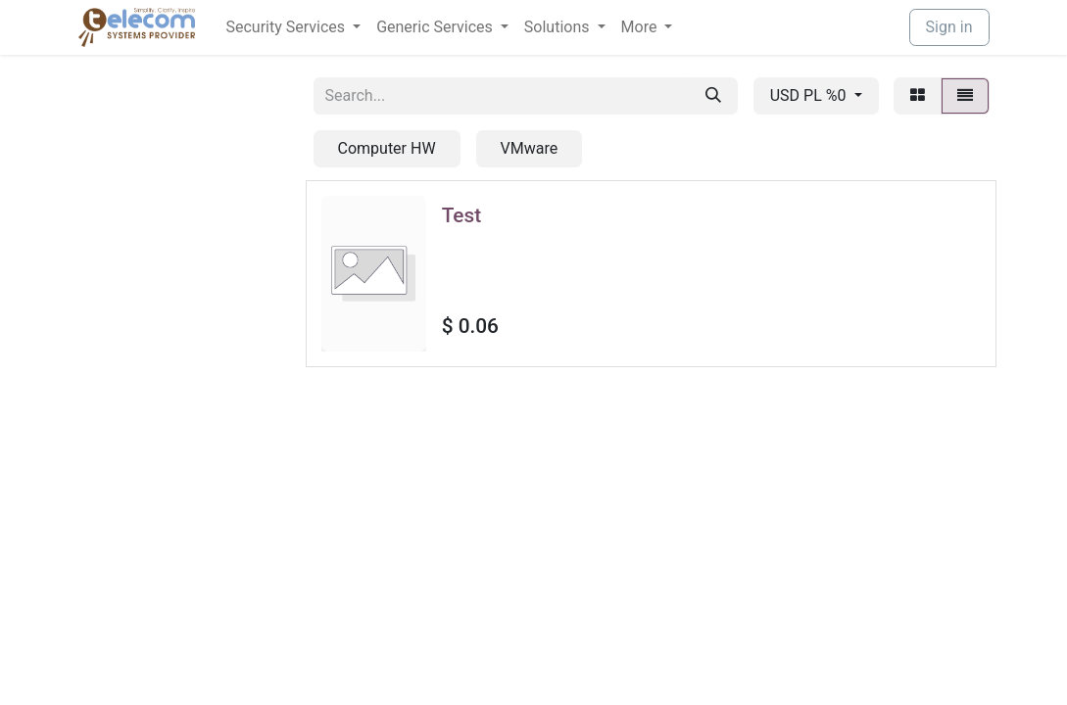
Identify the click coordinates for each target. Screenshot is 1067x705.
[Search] (713, 96)
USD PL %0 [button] (810, 95)
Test (461, 215)
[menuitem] (293, 27)
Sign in (949, 27)
